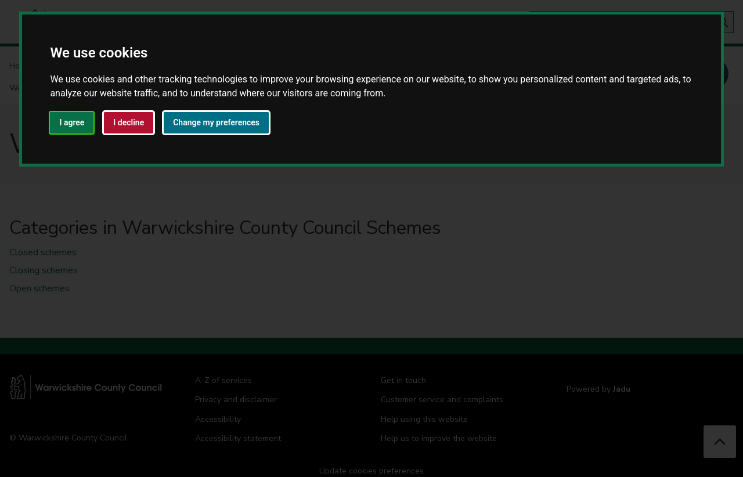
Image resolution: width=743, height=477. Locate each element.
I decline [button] (128, 122)
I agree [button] (71, 122)
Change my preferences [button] (216, 122)
